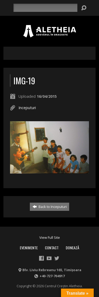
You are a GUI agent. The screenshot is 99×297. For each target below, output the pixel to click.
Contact (52, 247)
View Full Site (49, 237)
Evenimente (29, 247)
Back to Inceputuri (49, 206)
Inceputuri (27, 107)
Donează (72, 247)
